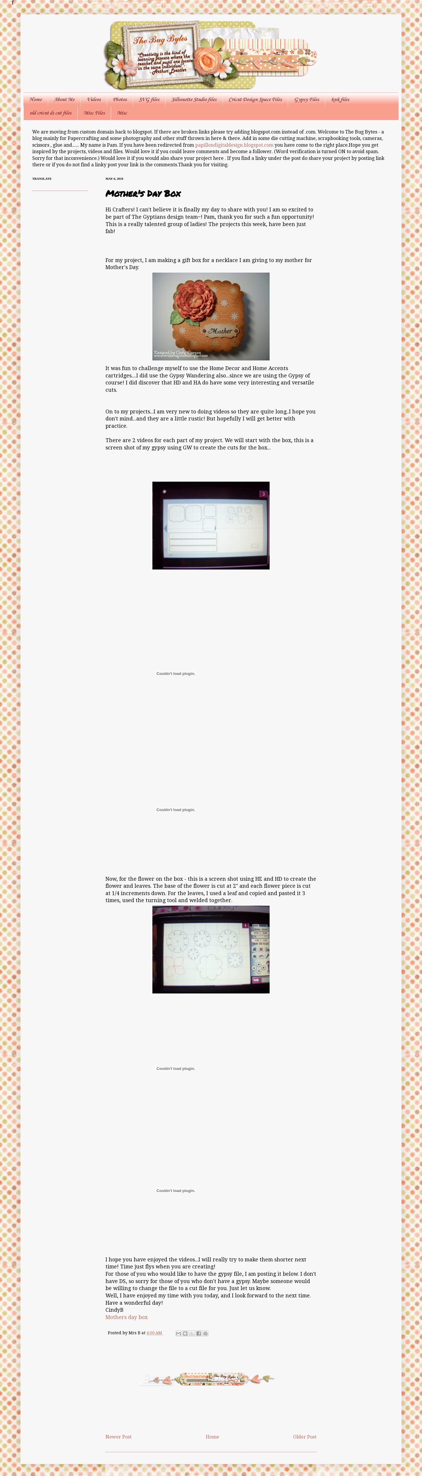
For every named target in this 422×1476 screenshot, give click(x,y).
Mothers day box (127, 1317)
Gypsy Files (306, 99)
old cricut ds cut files (50, 113)
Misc (122, 113)
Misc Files (94, 113)
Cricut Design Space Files (255, 99)
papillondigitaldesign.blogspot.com (235, 145)
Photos (120, 99)
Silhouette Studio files (193, 99)
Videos (94, 99)
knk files (340, 99)
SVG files (149, 99)
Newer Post (119, 1437)
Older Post (304, 1437)
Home (35, 99)
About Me (64, 99)
